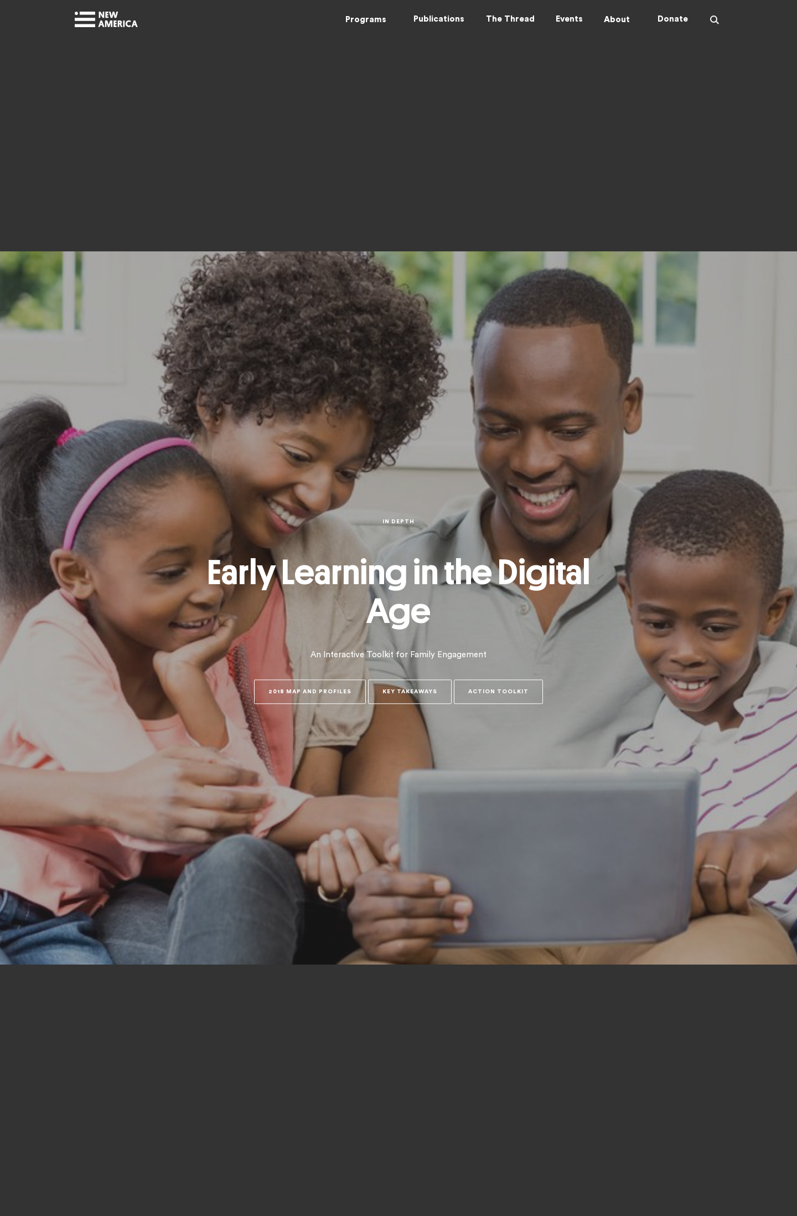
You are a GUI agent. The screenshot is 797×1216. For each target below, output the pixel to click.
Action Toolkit (498, 692)
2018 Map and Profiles (309, 692)
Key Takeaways (409, 692)
